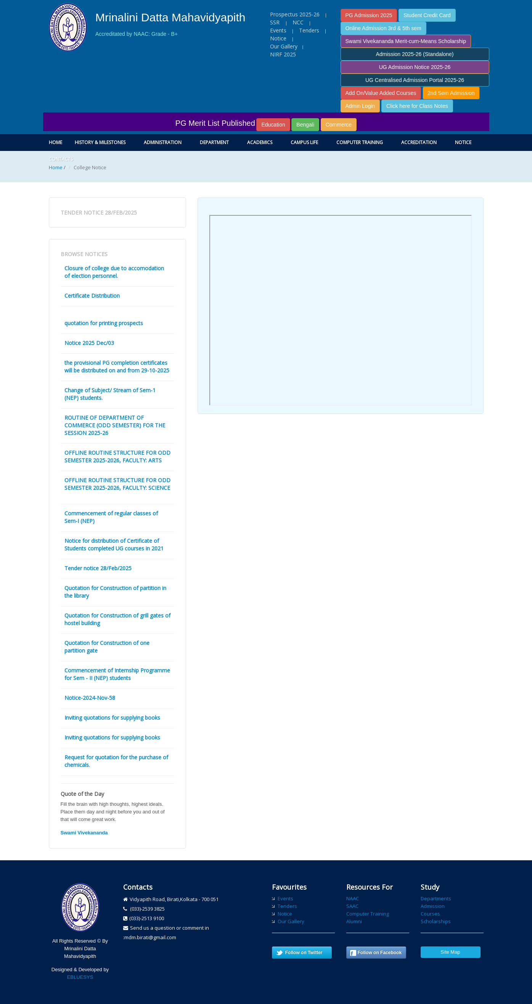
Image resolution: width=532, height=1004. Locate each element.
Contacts (61, 159)
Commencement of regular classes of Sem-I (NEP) (111, 517)
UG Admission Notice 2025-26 (415, 67)
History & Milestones (100, 142)
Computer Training (359, 142)
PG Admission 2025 (369, 15)
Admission (433, 906)
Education (273, 125)
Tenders (309, 30)
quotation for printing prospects (103, 323)
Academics (259, 142)
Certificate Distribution (92, 295)
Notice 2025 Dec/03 (89, 342)
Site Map (450, 952)
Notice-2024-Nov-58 (89, 697)
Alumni (354, 921)
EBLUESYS (80, 977)
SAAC (352, 906)
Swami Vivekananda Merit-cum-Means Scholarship (406, 41)
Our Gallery (283, 46)
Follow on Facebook (380, 952)
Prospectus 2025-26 (295, 14)
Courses (430, 913)
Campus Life (304, 142)
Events (278, 30)
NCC (298, 22)
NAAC (352, 898)
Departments (436, 898)
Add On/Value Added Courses (381, 93)
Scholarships (436, 921)
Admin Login (360, 106)
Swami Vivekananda (84, 833)
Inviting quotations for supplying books (112, 717)
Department (214, 142)
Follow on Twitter (304, 952)
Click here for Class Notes (417, 106)
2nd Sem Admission (451, 93)
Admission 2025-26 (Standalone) (415, 54)
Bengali (305, 125)
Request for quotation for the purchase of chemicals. (116, 761)
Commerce (339, 125)
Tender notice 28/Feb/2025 (98, 568)
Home (55, 142)
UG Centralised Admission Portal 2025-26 (414, 80)
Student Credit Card (427, 15)
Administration (163, 142)
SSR (275, 22)
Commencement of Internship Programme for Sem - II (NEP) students (117, 674)
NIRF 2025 (283, 54)
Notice (278, 38)
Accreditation (419, 142)
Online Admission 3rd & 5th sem (383, 28)
